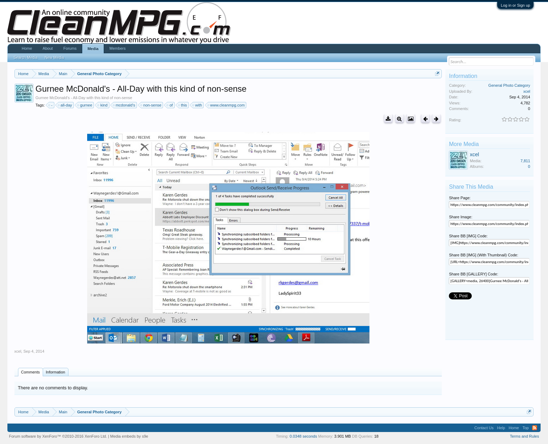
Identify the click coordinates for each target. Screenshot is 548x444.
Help (501, 428)
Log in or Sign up (515, 5)
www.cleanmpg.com (226, 105)
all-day (65, 105)
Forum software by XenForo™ (58, 436)
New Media (54, 57)
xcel (18, 351)
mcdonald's (124, 105)
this (183, 105)
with (197, 105)
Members (117, 48)
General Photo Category (509, 85)
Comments (30, 372)
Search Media (26, 57)
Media (93, 49)
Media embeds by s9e (129, 436)
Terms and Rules (524, 436)
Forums (70, 48)
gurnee (85, 105)
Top (526, 428)
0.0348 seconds (303, 436)
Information (55, 372)
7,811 (525, 161)
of (170, 105)
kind (102, 105)
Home (27, 48)
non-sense (151, 105)
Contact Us (483, 428)
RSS (534, 427)
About (48, 48)
